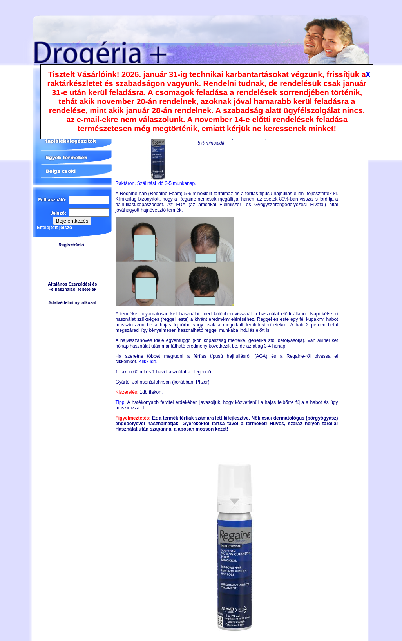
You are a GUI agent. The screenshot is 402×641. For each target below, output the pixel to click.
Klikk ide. (148, 361)
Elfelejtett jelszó (54, 227)
